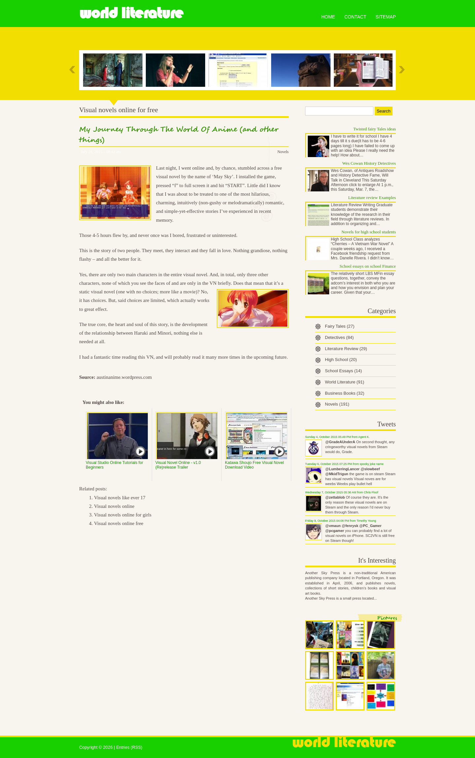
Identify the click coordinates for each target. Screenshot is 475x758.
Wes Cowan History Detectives (369, 163)
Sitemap (386, 16)
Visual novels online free (118, 523)
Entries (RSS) (129, 747)
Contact (355, 16)
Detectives (339, 337)
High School (341, 359)
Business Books (344, 393)
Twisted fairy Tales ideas (374, 128)
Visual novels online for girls (122, 514)
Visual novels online (114, 506)
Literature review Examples (372, 197)
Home (328, 16)
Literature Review (346, 348)
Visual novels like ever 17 (119, 497)
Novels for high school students (368, 231)
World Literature (131, 13)
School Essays (343, 370)
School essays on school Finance (368, 266)
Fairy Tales (339, 326)
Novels (283, 151)
